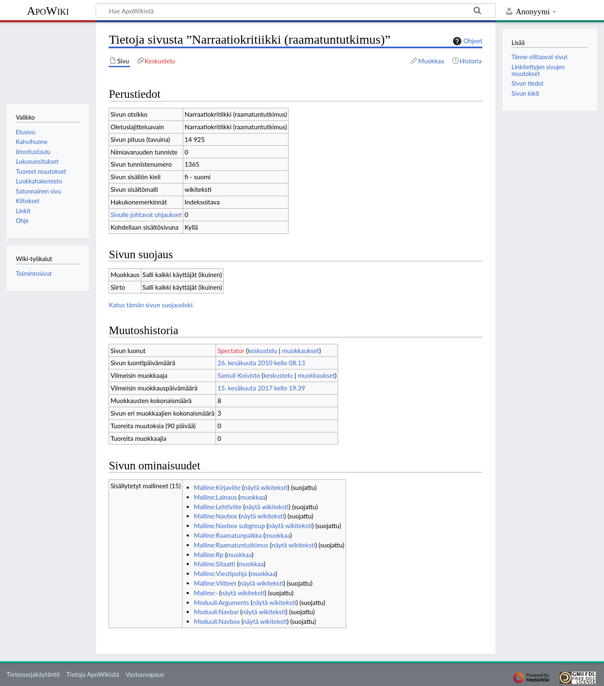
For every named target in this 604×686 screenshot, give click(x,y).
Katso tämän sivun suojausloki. (151, 305)
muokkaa (253, 497)
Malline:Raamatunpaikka (228, 535)
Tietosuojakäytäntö (33, 674)
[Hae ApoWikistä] (295, 10)
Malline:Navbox (215, 516)
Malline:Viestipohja (220, 573)
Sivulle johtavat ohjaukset (146, 214)
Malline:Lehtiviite (218, 507)
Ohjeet (467, 41)
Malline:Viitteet (215, 583)
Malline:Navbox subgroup (229, 525)
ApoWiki (48, 10)
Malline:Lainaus (215, 497)
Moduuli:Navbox (217, 621)
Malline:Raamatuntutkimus (231, 545)
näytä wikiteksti (265, 487)
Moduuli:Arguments (221, 602)
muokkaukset (300, 350)
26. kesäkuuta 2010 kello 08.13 (261, 363)
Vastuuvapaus (144, 674)
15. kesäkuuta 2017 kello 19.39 (261, 388)
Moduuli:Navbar (216, 611)
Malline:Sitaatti (214, 564)
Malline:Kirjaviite (217, 487)
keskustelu (262, 350)
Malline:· (205, 593)
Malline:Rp (208, 554)
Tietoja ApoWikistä (92, 674)
